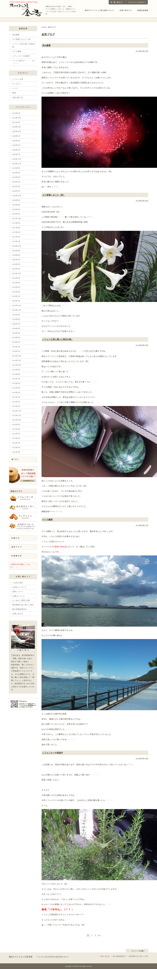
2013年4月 (16, 393)
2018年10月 (16, 196)
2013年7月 (16, 379)
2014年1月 (16, 351)
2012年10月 (16, 420)
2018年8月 (16, 205)
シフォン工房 (17, 79)
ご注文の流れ (17, 583)
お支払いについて (19, 587)
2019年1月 (16, 191)
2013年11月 (16, 361)
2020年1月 (16, 154)
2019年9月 (16, 168)
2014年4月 (16, 338)
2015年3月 (16, 296)
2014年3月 (16, 342)
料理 (14, 93)
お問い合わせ (17, 614)
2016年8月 (16, 255)
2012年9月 (16, 425)
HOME (44, 27)
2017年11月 (16, 219)
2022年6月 (16, 113)
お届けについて (18, 596)
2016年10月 (16, 246)
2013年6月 (16, 383)
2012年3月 (16, 452)
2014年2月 (16, 347)
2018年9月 (16, 200)
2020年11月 (16, 127)
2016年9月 (16, 251)
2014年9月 (16, 315)
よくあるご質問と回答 (21, 601)
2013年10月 (16, 365)
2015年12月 (16, 274)
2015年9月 (16, 278)
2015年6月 (16, 283)
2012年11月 (16, 416)
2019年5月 (16, 173)
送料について (17, 592)
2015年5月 (16, 287)
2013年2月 (16, 402)
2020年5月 (16, 136)
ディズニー (16, 84)
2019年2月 (16, 187)
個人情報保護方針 (19, 609)
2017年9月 (16, 223)
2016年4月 (16, 264)
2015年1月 (16, 301)
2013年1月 (16, 406)
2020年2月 (16, 150)
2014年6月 (16, 329)
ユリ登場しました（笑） (53, 195)
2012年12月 (16, 411)
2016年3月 (16, 269)
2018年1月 (16, 214)
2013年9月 (16, 370)
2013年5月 (16, 388)
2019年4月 (16, 177)
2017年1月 (16, 242)
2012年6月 (16, 438)
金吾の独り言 (17, 98)
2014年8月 (16, 319)
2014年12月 (16, 306)
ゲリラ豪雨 (47, 519)
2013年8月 (16, 374)
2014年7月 (16, 324)
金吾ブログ (48, 34)
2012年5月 (16, 443)
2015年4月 (16, 292)
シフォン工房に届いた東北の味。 (57, 339)
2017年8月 (16, 228)
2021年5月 (16, 122)
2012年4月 (16, 448)
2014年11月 (16, 310)
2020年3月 (16, 145)
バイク (15, 88)
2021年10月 (16, 118)
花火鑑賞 (46, 45)
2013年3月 (16, 397)
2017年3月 (16, 237)
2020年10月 (16, 132)
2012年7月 (16, 434)
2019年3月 (16, 182)
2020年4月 (16, 141)
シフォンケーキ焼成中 (52, 753)
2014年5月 (16, 333)
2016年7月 (16, 260)
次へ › (100, 935)
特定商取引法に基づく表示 (23, 605)
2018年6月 (16, 209)
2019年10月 (16, 164)
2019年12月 (16, 159)
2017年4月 (16, 232)
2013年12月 (16, 356)
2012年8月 (16, 429)
